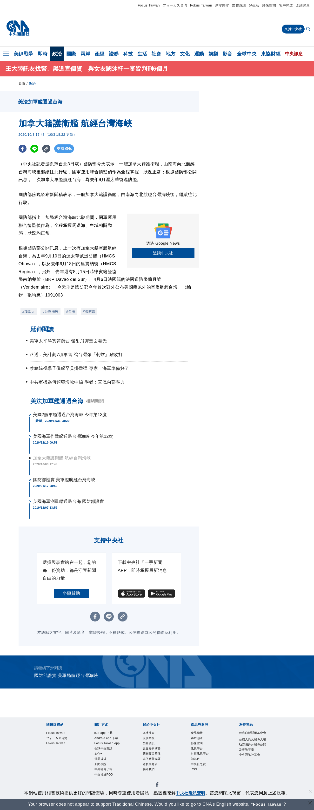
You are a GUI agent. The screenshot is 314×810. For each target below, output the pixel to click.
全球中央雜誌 (104, 749)
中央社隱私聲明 (190, 792)
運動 (199, 53)
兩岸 (85, 53)
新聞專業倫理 (152, 755)
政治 (57, 53)
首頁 (22, 84)
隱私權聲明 (151, 766)
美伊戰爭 (23, 53)
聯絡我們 (149, 771)
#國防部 (89, 311)
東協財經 (271, 53)
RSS (194, 771)
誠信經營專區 (152, 760)
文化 (185, 53)
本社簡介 (149, 733)
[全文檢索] (308, 29)
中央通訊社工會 (250, 761)
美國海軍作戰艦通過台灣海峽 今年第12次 (73, 436)
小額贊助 (71, 593)
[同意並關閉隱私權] (310, 792)
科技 (128, 53)
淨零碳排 (222, 5)
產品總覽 (197, 733)
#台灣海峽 (50, 311)
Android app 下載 (107, 738)
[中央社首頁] (18, 28)
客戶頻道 (286, 5)
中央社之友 (199, 766)
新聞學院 (100, 766)
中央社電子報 (104, 771)
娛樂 (213, 53)
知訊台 (196, 760)
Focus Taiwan (149, 5)
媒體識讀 (239, 5)
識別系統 (149, 738)
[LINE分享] (35, 148)
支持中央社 (293, 29)
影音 (228, 53)
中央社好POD (104, 777)
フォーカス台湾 (175, 5)
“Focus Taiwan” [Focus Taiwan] (267, 804)
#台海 (70, 311)
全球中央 (247, 53)
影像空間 (269, 5)
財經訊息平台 (200, 755)
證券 (114, 53)
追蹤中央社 (163, 253)
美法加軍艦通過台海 (57, 401)
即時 (43, 53)
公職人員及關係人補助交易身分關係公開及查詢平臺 (252, 750)
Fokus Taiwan (201, 5)
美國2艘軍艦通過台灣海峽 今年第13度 (70, 414)
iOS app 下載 (104, 733)
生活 (142, 53)
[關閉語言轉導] (310, 803)
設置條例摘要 (152, 749)
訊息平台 (197, 749)
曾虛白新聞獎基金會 (252, 735)
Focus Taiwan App (108, 744)
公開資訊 (149, 744)
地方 (171, 53)
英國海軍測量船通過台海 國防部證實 (68, 501)
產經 (100, 53)
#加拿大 (28, 311)
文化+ (98, 755)
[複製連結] (47, 148)
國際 (71, 53)
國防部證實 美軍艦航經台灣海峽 (64, 479)
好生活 (254, 5)
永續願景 (303, 5)
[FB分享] (23, 148)
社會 (156, 53)
